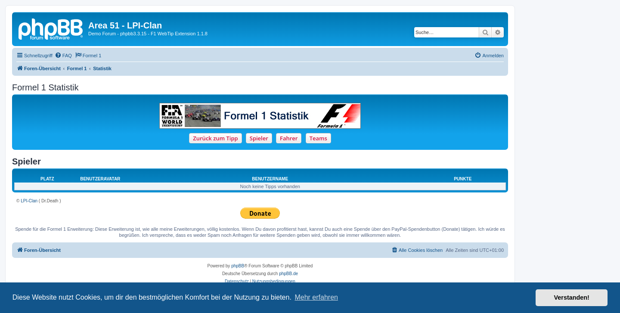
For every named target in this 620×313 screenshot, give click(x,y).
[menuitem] (63, 55)
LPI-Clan (29, 200)
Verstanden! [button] (571, 297)
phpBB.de (288, 273)
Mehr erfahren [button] (316, 297)
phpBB (237, 265)
